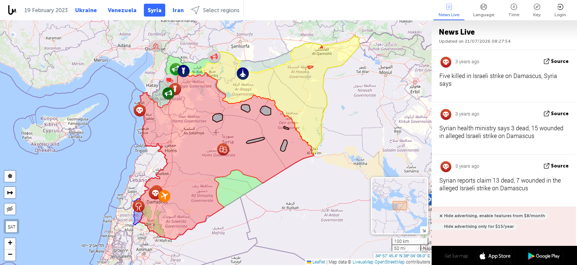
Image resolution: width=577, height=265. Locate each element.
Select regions (215, 10)
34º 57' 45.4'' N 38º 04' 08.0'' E (402, 256)
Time (513, 10)
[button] (176, 69)
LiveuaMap (363, 262)
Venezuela (122, 10)
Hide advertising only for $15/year (479, 226)
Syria (155, 10)
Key (537, 10)
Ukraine (86, 10)
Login (560, 10)
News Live (449, 10)
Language (483, 10)
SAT (11, 227)
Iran (178, 10)
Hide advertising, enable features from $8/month (494, 215)
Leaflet (316, 262)
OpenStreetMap (390, 262)
